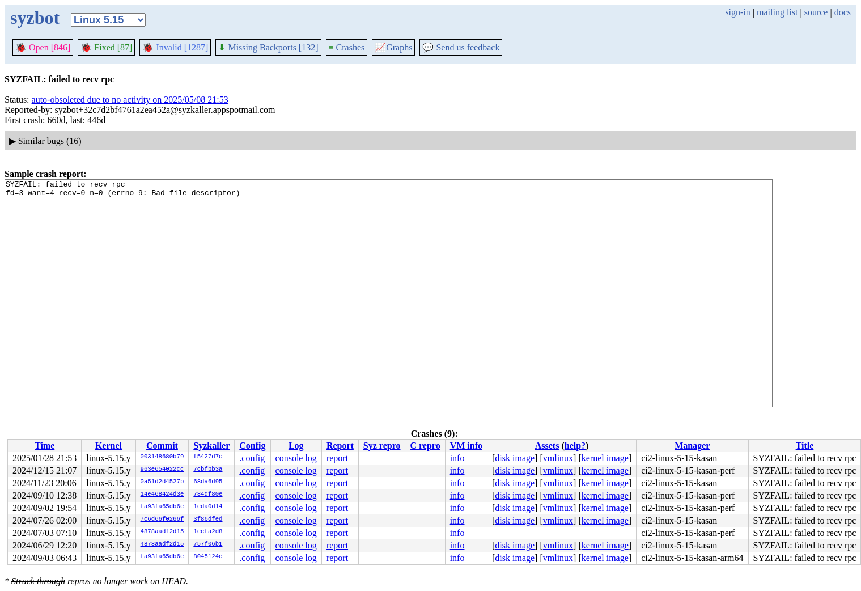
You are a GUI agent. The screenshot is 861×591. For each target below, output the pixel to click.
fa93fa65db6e (162, 507)
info (457, 458)
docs (842, 12)
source (816, 12)
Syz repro (382, 445)
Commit (162, 445)
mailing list (777, 12)
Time (44, 445)
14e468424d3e (162, 495)
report (337, 458)
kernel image (605, 458)
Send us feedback (460, 47)
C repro (425, 445)
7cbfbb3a (207, 470)
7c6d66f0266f (162, 520)
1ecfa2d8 (207, 532)
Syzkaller (211, 445)
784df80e (207, 495)
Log (296, 445)
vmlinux (558, 458)
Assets (547, 445)
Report (340, 445)
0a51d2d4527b (162, 482)
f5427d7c (207, 457)
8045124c (207, 557)
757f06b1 (207, 544)
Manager (692, 445)
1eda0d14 (207, 507)
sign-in (737, 12)
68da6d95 (207, 482)
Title (805, 445)
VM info (466, 445)
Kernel (108, 445)
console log (296, 458)
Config (252, 445)
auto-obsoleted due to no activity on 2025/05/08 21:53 (130, 99)
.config (252, 458)
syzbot (35, 17)
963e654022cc (162, 470)
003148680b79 (162, 457)
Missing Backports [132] (268, 47)
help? (575, 445)
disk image (515, 458)
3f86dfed (207, 520)
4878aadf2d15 (162, 532)
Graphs (393, 47)
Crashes (347, 47)
